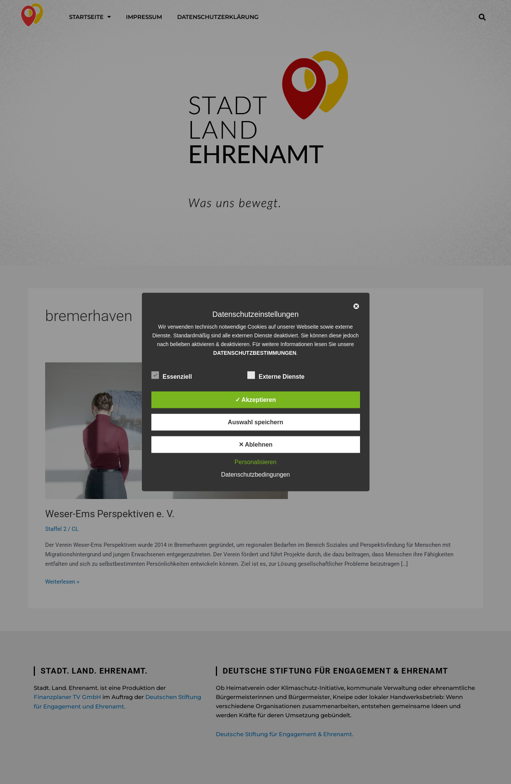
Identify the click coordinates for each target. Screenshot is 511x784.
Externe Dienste (276, 375)
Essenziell (171, 375)
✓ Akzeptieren (255, 400)
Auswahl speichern (255, 422)
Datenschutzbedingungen (255, 474)
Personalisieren (255, 462)
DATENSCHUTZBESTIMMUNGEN (254, 353)
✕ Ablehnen (256, 444)
